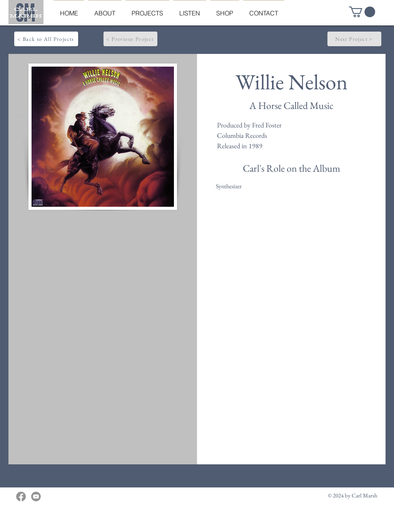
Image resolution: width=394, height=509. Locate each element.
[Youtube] (36, 496)
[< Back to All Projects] (46, 39)
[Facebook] (21, 496)
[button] (362, 12)
